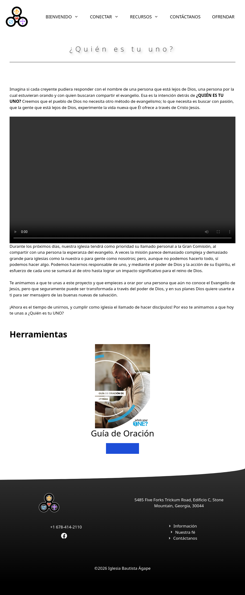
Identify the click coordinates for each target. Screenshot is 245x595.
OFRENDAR (223, 17)
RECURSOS (147, 16)
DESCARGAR (122, 448)
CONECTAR (107, 16)
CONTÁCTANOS (185, 17)
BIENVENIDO (65, 16)
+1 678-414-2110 (66, 527)
